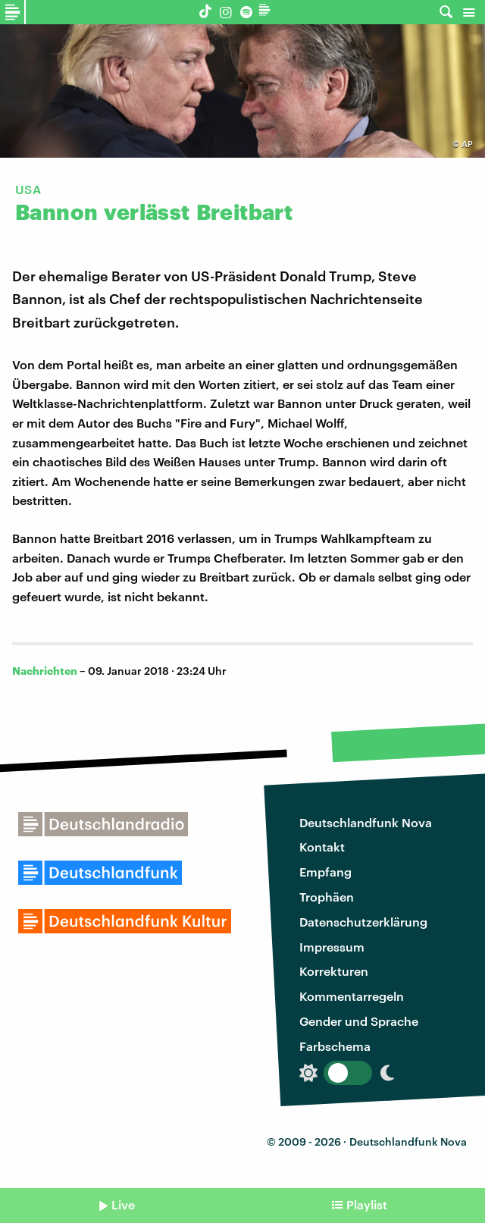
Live (123, 1204)
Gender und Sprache (358, 1021)
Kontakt (322, 846)
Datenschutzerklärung (363, 921)
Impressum (332, 946)
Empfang (325, 871)
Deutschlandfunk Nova (365, 822)
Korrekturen (333, 971)
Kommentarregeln (351, 996)
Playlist (366, 1204)
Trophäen (326, 896)
